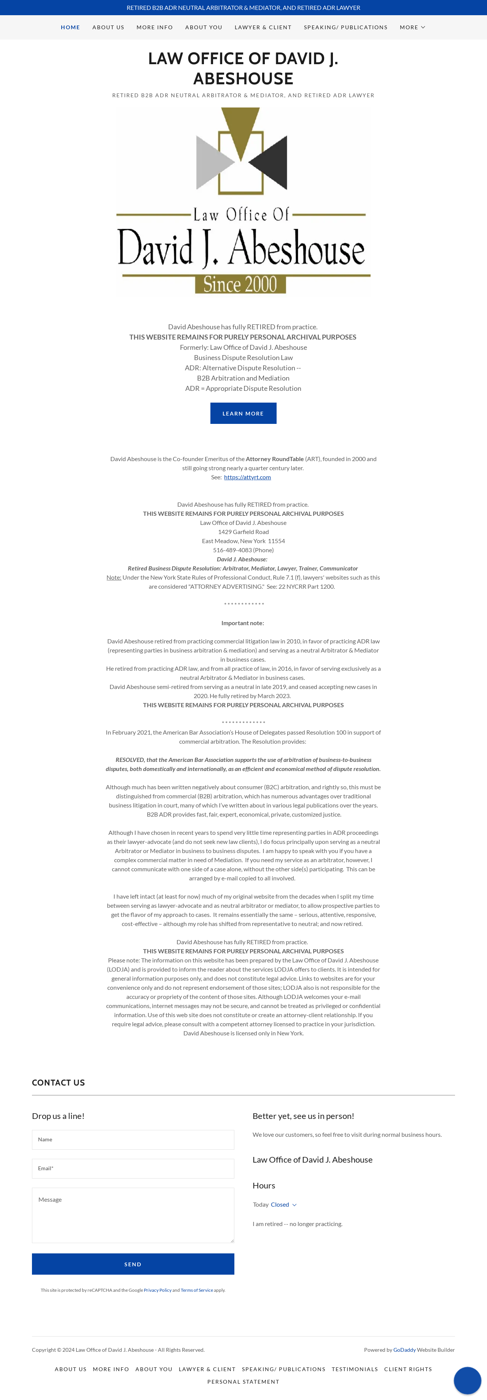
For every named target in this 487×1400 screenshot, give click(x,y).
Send (133, 1264)
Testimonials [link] (355, 1369)
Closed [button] (280, 1204)
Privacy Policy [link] (158, 1290)
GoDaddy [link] (404, 1349)
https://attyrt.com (247, 476)
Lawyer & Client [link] (263, 27)
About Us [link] (108, 27)
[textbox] (133, 1140)
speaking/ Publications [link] (346, 27)
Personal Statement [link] (243, 1381)
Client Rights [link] (408, 1369)
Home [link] (70, 27)
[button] (413, 27)
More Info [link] (155, 27)
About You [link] (204, 27)
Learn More (243, 413)
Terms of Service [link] (197, 1290)
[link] (243, 81)
